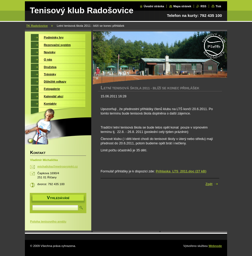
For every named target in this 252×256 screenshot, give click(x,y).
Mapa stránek (182, 6)
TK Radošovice (37, 25)
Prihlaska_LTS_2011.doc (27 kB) (181, 171)
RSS (203, 6)
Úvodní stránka (154, 6)
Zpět (209, 184)
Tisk (218, 6)
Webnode (215, 245)
